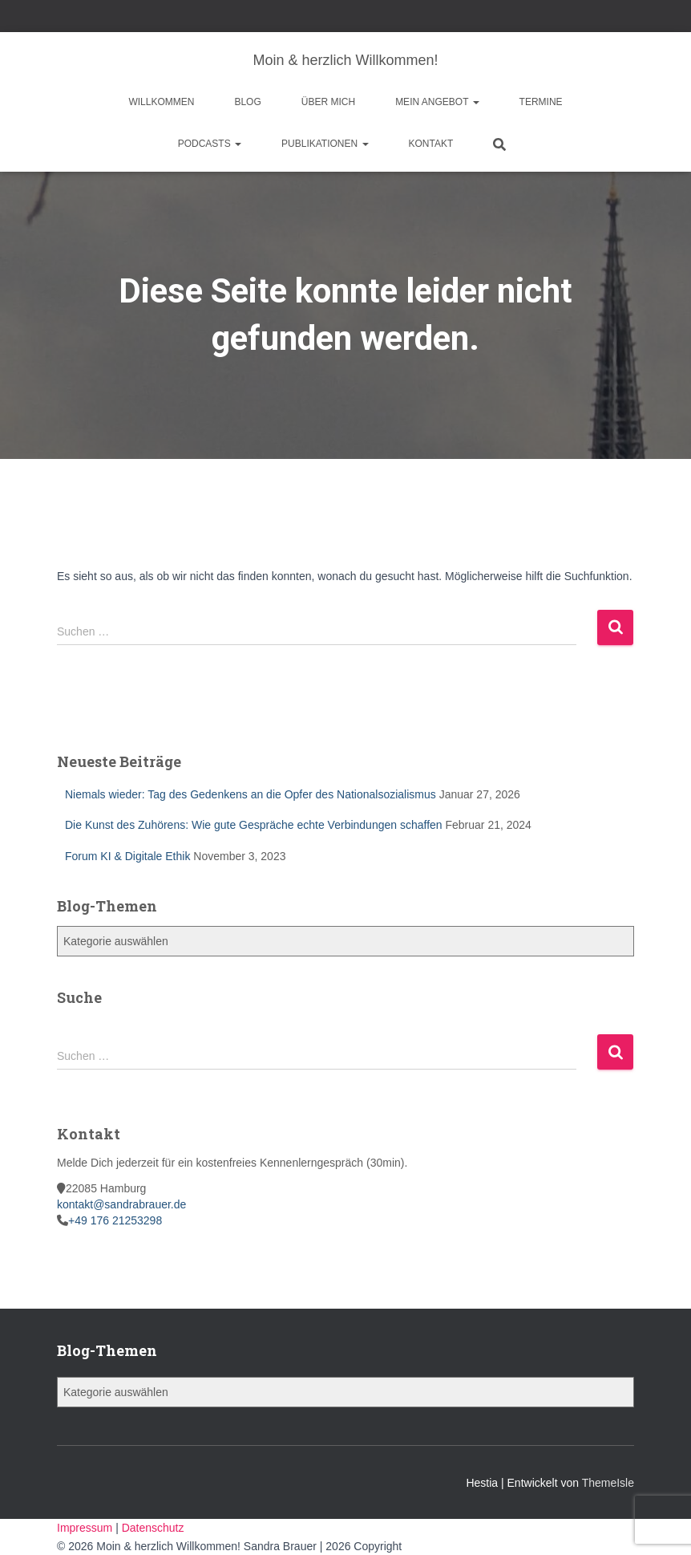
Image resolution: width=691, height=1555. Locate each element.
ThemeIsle (608, 1482)
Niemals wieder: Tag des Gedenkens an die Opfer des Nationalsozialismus (250, 794)
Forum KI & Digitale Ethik (127, 856)
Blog (247, 102)
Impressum (86, 1527)
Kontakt (431, 143)
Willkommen (161, 102)
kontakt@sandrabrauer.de (121, 1204)
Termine (541, 102)
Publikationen (324, 143)
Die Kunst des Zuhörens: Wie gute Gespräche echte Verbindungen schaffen (253, 824)
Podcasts (209, 143)
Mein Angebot (437, 102)
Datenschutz (153, 1527)
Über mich (328, 102)
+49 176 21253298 (115, 1220)
